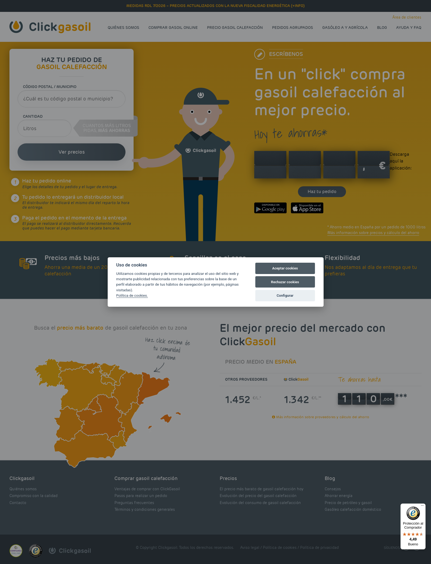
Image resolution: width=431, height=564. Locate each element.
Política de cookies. (132, 295)
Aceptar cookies (285, 268)
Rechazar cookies (285, 282)
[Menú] (422, 507)
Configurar (285, 295)
